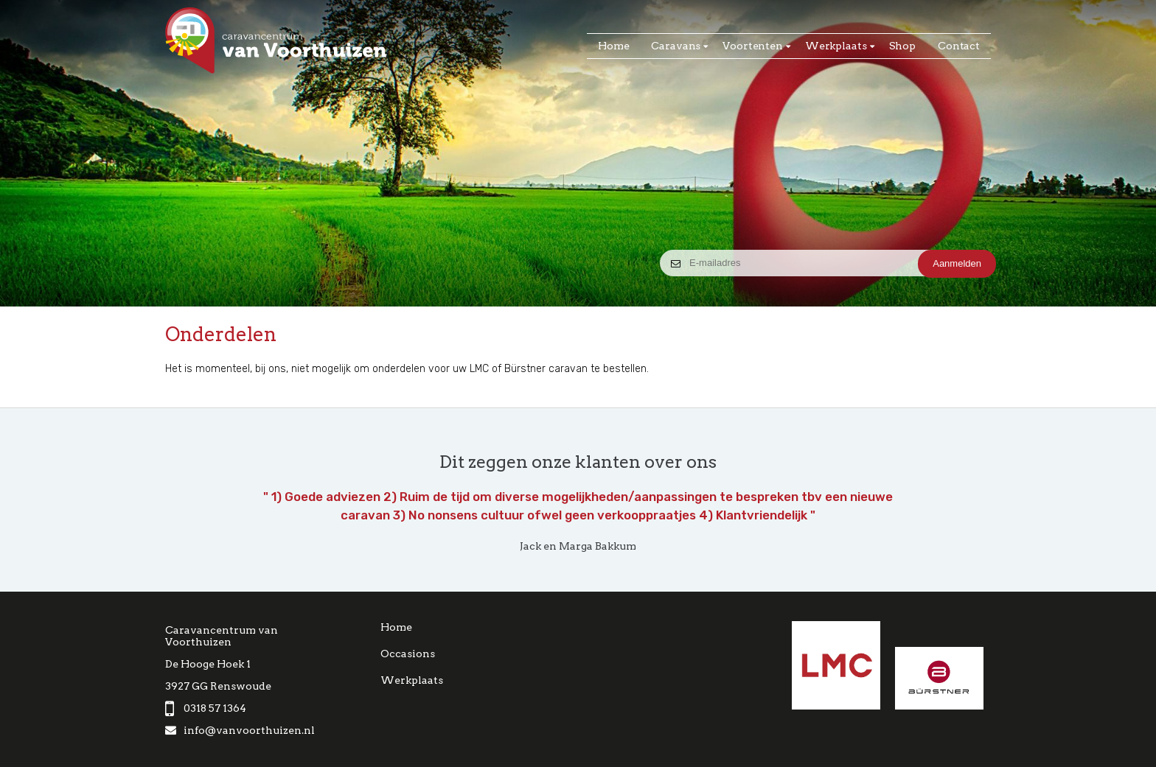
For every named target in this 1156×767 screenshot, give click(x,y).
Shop (902, 46)
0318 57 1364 (205, 708)
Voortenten (752, 46)
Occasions (407, 653)
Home (613, 46)
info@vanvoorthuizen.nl (240, 730)
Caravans (675, 46)
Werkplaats (836, 46)
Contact (959, 46)
